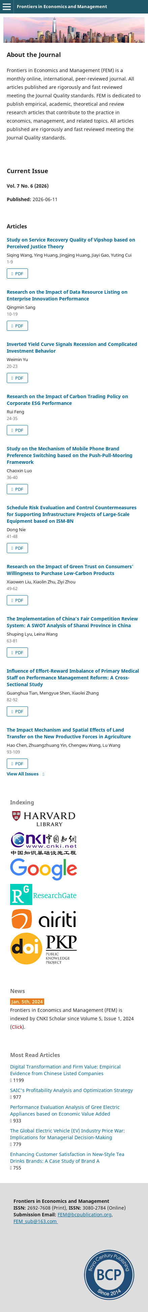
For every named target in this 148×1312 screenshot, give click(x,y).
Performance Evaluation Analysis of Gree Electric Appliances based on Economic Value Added (65, 1110)
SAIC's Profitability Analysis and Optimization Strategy (71, 1090)
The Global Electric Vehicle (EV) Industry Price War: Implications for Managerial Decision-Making (67, 1134)
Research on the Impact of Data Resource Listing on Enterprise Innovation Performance (67, 295)
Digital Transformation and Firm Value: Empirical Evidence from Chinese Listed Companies (65, 1070)
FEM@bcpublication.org (85, 1214)
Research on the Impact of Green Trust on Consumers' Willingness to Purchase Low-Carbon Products (70, 569)
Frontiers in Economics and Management (62, 6)
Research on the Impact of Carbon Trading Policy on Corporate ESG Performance (67, 399)
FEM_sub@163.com (35, 1221)
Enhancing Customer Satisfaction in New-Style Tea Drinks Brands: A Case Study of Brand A (67, 1157)
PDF (18, 273)
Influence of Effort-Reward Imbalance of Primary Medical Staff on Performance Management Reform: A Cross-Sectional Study (73, 677)
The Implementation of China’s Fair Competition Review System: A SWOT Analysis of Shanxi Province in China (72, 622)
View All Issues (22, 774)
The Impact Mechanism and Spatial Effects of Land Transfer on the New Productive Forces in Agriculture (69, 733)
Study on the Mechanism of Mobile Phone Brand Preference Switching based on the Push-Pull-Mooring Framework (69, 455)
